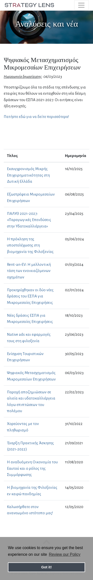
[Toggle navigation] (81, 5)
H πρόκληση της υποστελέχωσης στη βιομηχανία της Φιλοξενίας (30, 245)
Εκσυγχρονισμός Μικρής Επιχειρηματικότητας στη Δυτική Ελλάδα (28, 175)
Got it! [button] (46, 567)
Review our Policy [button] (64, 554)
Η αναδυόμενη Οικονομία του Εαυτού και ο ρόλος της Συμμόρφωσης (32, 468)
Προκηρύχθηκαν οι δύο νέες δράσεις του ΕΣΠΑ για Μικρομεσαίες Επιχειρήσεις (30, 296)
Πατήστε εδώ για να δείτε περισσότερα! (36, 116)
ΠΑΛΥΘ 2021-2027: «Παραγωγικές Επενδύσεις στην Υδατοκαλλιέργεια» (29, 219)
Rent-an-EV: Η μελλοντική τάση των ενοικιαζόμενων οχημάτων (29, 270)
